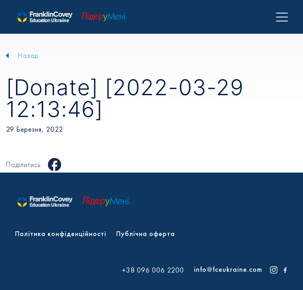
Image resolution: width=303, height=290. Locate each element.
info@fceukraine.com (228, 269)
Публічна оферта (145, 233)
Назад (28, 55)
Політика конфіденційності (60, 233)
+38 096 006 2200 (153, 270)
